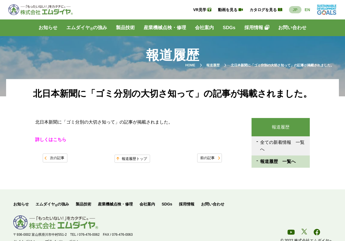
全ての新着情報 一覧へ (282, 146)
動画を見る (230, 9)
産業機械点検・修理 (165, 27)
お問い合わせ (292, 27)
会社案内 (204, 27)
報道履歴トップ (134, 159)
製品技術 (125, 27)
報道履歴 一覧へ (277, 162)
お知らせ (48, 27)
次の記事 (57, 158)
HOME (190, 65)
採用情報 (256, 27)
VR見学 (202, 9)
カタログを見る (266, 9)
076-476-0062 (89, 236)
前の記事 (207, 158)
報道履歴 (213, 65)
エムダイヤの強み (86, 29)
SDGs (229, 27)
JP (295, 9)
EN (307, 9)
